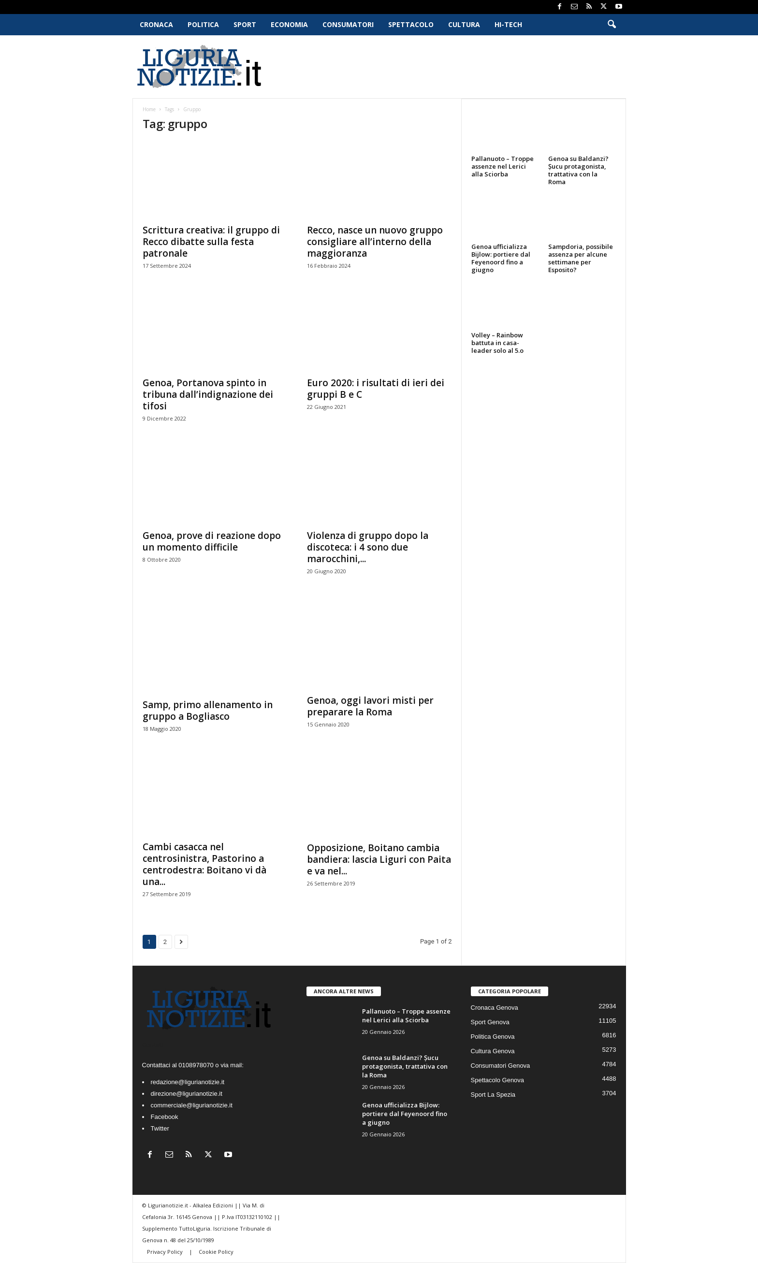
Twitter (160, 1128)
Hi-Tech (508, 24)
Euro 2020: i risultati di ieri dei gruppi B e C (375, 389)
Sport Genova (490, 1022)
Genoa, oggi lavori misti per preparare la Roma (370, 706)
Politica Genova (493, 1036)
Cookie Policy (216, 1251)
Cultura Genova (493, 1051)
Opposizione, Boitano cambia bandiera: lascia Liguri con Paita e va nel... (379, 859)
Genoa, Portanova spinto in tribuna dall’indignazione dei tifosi (208, 394)
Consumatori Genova (500, 1065)
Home (149, 109)
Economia (289, 24)
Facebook (164, 1116)
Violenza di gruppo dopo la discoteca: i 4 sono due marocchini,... (367, 547)
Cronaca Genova (494, 1007)
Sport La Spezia (493, 1094)
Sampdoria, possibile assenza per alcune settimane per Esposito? (580, 258)
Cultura (464, 24)
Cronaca (156, 24)
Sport (244, 24)
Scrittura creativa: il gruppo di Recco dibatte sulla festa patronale (211, 242)
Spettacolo (411, 24)
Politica (203, 24)
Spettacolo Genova (498, 1080)
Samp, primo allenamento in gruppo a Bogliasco (208, 710)
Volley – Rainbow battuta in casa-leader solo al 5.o (497, 343)
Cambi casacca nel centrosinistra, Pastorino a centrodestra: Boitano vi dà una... (204, 864)
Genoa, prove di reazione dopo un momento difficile (212, 541)
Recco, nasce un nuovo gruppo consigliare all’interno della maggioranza (375, 242)
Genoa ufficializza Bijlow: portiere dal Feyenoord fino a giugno (500, 258)
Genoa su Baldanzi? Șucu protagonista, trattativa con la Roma (578, 170)
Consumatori (348, 24)
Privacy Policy (165, 1251)
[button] (611, 24)
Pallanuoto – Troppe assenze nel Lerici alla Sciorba (502, 166)
